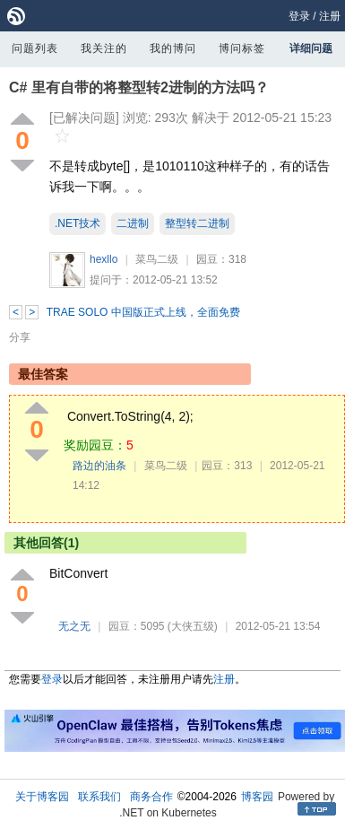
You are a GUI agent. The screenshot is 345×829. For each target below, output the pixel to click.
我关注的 (104, 48)
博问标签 (242, 48)
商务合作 (151, 796)
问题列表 (35, 48)
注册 (330, 16)
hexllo (103, 259)
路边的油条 (99, 465)
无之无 (74, 626)
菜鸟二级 (156, 259)
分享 (19, 337)
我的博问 (173, 48)
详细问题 (310, 48)
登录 (299, 16)
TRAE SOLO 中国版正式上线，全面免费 (143, 312)
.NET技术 (77, 223)
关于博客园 (42, 796)
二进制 (132, 223)
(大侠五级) (193, 626)
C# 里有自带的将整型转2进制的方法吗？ (139, 87)
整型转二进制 (197, 223)
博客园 (257, 796)
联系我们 (99, 796)
